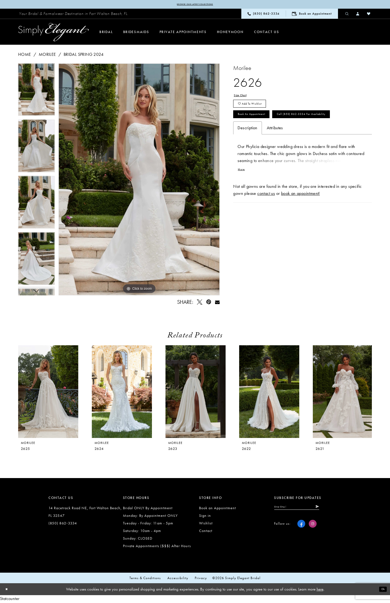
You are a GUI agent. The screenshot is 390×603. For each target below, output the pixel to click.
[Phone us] (263, 15)
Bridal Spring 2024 (83, 55)
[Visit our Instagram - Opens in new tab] (313, 528)
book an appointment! (300, 225)
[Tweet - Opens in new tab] (200, 303)
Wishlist (206, 524)
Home (24, 55)
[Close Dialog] (8, 590)
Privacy (201, 579)
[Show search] (347, 14)
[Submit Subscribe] (339, 509)
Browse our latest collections (195, 5)
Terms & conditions (145, 579)
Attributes (275, 157)
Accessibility (177, 579)
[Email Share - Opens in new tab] (217, 303)
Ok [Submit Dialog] (381, 590)
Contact (205, 531)
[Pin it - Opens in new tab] (208, 303)
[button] (358, 14)
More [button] (243, 200)
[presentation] (122, 392)
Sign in (205, 516)
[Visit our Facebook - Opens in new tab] (301, 528)
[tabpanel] (36, 93)
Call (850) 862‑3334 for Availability (276, 141)
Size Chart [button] (243, 97)
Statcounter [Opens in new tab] (10, 599)
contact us (266, 225)
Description (247, 157)
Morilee (47, 55)
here (320, 590)
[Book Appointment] (312, 15)
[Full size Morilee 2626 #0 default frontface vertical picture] (139, 180)
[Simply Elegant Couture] (53, 33)
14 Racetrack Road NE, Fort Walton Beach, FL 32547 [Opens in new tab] (85, 513)
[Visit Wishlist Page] (368, 14)
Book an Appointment (261, 126)
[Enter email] (308, 509)
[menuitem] (73, 15)
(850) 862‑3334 (62, 524)
